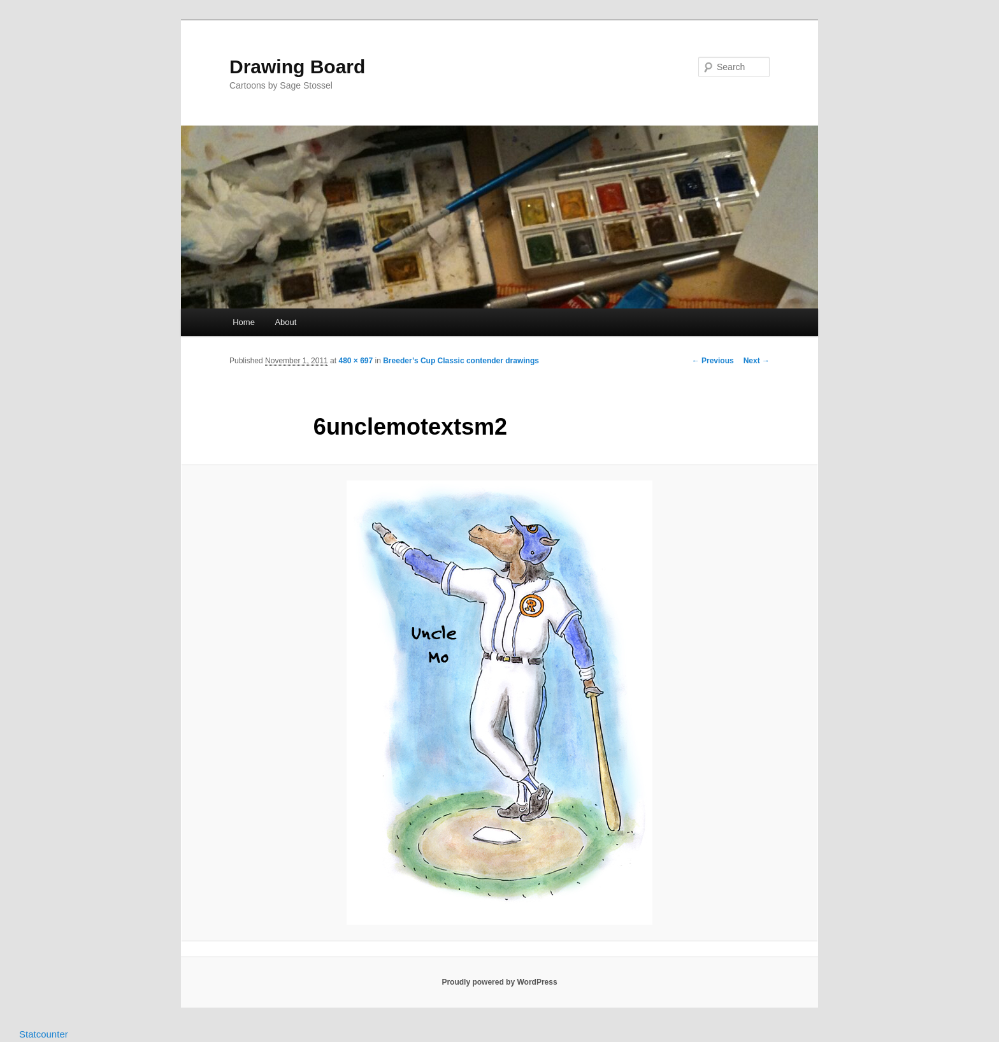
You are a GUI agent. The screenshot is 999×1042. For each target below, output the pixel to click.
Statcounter (43, 1034)
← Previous (713, 360)
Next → (757, 360)
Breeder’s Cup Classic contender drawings (461, 360)
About (285, 322)
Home (244, 322)
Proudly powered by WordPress (499, 982)
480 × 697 (355, 360)
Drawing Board (297, 66)
